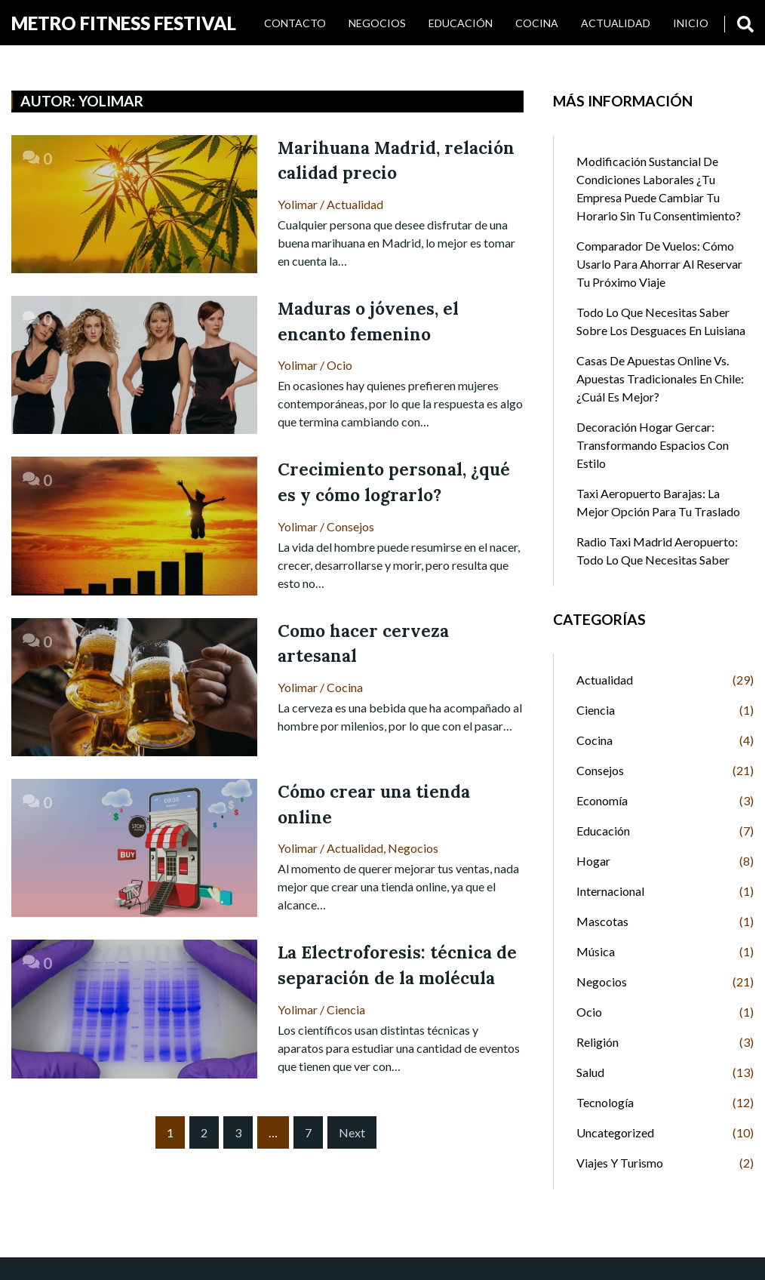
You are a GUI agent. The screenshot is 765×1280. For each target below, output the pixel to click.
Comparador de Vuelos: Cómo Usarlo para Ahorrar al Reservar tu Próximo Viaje (659, 263)
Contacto (295, 23)
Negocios (377, 23)
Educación (461, 23)
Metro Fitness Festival (123, 23)
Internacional (610, 891)
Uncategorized (615, 1132)
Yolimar (298, 204)
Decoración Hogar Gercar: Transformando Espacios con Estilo (652, 445)
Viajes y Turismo (619, 1162)
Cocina (536, 23)
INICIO (690, 23)
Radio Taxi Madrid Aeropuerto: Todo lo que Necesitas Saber (657, 550)
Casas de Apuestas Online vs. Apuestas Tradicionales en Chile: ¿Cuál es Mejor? (660, 378)
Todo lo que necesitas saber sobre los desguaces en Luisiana (660, 321)
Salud (590, 1072)
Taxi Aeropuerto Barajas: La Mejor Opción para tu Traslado (658, 502)
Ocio (339, 365)
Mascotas (602, 921)
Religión (597, 1042)
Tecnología (605, 1102)
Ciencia (346, 1009)
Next (352, 1132)
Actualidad (615, 23)
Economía (602, 800)
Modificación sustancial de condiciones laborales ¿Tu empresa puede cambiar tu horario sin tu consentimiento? (658, 188)
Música (595, 951)
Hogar (593, 861)
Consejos (350, 526)
